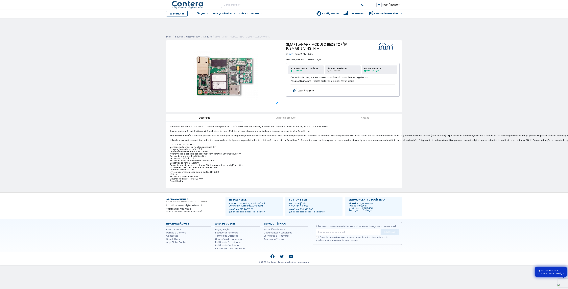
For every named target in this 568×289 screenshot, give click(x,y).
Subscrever (390, 232)
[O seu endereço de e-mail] (348, 232)
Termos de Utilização (226, 236)
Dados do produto (285, 117)
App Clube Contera (177, 242)
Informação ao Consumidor (230, 249)
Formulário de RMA (274, 229)
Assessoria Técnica (274, 239)
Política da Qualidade (227, 245)
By (287, 54)
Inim (291, 54)
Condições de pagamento (229, 239)
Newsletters (173, 239)
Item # (298, 54)
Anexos (365, 117)
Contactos (172, 236)
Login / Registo (223, 229)
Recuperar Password (226, 233)
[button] (198, 14)
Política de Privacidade (228, 242)
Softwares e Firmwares (277, 236)
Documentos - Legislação (278, 233)
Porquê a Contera (176, 233)
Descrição (204, 117)
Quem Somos (173, 229)
